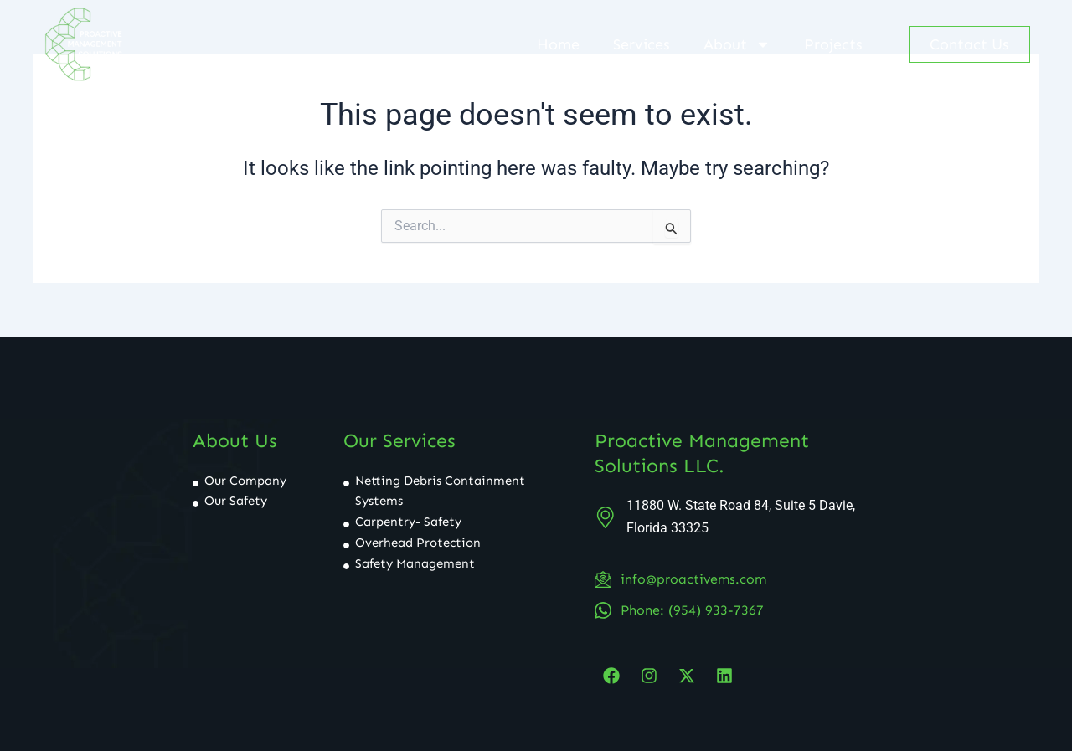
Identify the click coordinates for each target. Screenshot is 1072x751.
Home (558, 44)
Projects (833, 44)
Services (641, 44)
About (737, 44)
